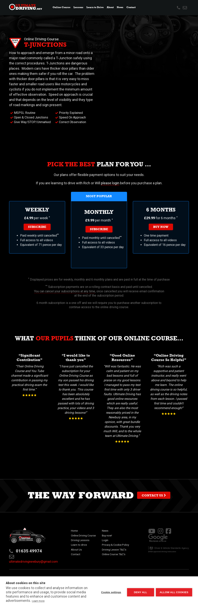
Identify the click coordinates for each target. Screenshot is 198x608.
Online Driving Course (83, 535)
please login (110, 183)
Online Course (61, 7)
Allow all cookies (174, 592)
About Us (76, 549)
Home (74, 530)
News (121, 7)
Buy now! (107, 535)
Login (105, 540)
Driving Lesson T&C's (114, 549)
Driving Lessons (80, 540)
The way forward (99, 496)
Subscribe (37, 227)
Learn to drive (79, 544)
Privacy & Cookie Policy (115, 544)
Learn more (38, 601)
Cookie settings (111, 592)
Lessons (78, 7)
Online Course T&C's (113, 554)
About (110, 7)
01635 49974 (29, 551)
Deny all (140, 592)
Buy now (160, 227)
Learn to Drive (95, 7)
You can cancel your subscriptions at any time (64, 291)
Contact (131, 7)
